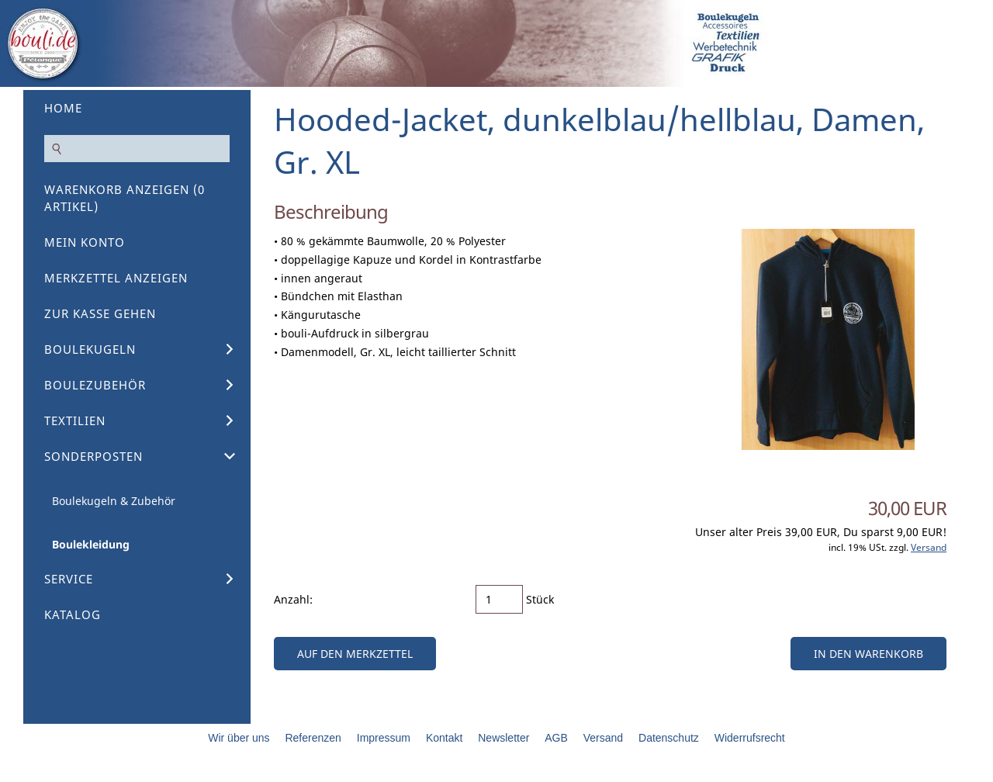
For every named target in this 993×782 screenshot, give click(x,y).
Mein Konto (84, 242)
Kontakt (444, 738)
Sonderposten (93, 456)
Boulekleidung (91, 544)
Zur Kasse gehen (100, 313)
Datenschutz (668, 738)
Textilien (75, 420)
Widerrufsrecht (749, 738)
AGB (556, 738)
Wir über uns (238, 738)
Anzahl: (293, 599)
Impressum (383, 738)
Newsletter (503, 738)
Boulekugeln (90, 349)
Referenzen (313, 738)
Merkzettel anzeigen (116, 277)
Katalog (72, 614)
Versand (928, 547)
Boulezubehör (95, 385)
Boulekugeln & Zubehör (113, 500)
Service (68, 578)
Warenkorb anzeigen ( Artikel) (124, 198)
